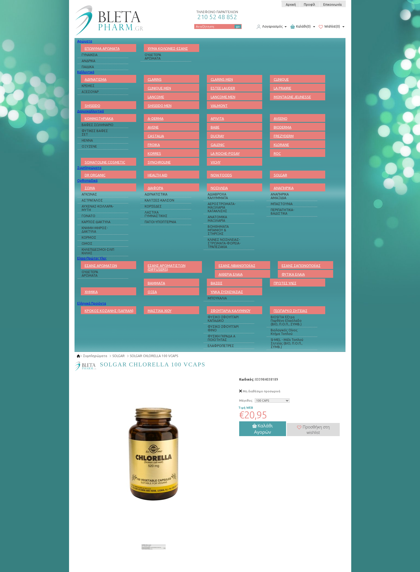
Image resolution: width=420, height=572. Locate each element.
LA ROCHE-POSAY (225, 153)
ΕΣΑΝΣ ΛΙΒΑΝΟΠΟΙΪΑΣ (237, 265)
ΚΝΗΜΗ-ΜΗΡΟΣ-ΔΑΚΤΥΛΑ (95, 229)
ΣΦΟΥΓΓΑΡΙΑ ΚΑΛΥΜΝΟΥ (230, 311)
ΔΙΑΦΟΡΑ (155, 188)
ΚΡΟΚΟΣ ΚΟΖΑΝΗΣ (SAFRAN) (109, 311)
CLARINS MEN (222, 79)
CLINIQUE (281, 79)
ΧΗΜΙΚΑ (91, 292)
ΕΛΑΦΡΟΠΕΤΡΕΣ (221, 346)
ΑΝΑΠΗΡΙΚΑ (284, 188)
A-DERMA (156, 118)
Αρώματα (84, 41)
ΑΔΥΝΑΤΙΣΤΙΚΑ (156, 194)
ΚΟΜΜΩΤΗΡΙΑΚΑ (99, 118)
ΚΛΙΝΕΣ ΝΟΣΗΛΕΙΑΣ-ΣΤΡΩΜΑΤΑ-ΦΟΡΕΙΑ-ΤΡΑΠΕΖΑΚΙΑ (224, 243)
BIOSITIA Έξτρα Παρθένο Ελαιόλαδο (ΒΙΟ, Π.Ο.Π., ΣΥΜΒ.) (286, 320)
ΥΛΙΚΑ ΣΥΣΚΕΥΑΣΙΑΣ (227, 292)
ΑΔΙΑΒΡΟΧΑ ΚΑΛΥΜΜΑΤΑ (218, 196)
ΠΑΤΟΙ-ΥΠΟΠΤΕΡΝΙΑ (160, 222)
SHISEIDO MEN (160, 105)
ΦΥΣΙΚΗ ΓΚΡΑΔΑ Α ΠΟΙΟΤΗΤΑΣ (221, 338)
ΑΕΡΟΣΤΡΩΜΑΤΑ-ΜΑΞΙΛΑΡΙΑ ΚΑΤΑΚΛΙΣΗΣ (222, 207)
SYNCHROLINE (159, 162)
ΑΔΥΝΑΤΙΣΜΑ (96, 79)
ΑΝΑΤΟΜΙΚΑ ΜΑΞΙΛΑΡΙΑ (217, 218)
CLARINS (155, 79)
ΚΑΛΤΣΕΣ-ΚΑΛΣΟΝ (159, 200)
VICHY (216, 162)
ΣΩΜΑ (90, 188)
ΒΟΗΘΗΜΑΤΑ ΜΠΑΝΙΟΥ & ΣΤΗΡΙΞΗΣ (218, 230)
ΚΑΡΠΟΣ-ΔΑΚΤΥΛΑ (96, 222)
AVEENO (280, 118)
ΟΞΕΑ (152, 292)
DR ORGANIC (95, 175)
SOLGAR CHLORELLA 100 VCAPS (154, 356)
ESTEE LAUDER (223, 88)
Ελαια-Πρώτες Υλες (92, 258)
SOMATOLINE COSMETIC (105, 162)
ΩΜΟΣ (87, 243)
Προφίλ (309, 4)
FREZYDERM (284, 136)
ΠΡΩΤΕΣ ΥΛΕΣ (285, 283)
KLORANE (281, 145)
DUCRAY (217, 136)
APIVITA (217, 118)
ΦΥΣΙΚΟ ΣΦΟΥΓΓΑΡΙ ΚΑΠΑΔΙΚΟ (223, 318)
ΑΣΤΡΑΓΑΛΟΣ (92, 200)
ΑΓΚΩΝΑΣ (89, 194)
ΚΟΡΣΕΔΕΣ (153, 206)
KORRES (154, 153)
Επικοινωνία (332, 4)
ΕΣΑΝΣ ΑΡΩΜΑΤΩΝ (101, 265)
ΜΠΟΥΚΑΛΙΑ (217, 298)
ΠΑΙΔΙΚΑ (88, 67)
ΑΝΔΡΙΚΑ (88, 61)
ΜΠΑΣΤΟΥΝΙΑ (282, 204)
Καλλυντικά (85, 72)
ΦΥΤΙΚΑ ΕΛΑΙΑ (293, 274)
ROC (277, 153)
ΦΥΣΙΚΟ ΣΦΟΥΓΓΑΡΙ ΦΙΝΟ (223, 328)
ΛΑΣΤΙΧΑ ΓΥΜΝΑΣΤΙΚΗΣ (156, 214)
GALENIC (218, 145)
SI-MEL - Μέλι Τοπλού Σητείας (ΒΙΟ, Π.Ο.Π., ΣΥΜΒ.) (287, 343)
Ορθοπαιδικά (87, 180)
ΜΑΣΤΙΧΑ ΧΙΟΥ (160, 311)
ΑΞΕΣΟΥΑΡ (90, 92)
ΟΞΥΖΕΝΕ (89, 146)
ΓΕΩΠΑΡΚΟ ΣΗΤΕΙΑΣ (290, 311)
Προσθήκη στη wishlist (313, 429)
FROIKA (154, 145)
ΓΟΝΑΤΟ (88, 216)
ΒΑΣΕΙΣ (216, 283)
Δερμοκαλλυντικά (90, 111)
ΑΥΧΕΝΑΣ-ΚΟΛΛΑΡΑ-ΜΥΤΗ (98, 208)
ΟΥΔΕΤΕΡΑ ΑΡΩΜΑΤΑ (153, 56)
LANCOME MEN (223, 97)
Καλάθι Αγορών (262, 428)
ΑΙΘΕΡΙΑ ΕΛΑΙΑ (231, 274)
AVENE (153, 127)
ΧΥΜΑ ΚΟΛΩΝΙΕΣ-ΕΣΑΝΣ (168, 48)
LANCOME (156, 97)
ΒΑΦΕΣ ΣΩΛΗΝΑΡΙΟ (97, 125)
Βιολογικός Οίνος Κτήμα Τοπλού (284, 331)
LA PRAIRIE (282, 88)
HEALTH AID (157, 175)
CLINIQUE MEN (159, 88)
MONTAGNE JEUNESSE (292, 97)
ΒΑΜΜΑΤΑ (156, 283)
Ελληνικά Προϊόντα (91, 303)
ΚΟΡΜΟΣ (89, 237)
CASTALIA (156, 136)
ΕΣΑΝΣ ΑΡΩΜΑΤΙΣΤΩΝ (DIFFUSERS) (166, 267)
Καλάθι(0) (300, 27)
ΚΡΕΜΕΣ (88, 85)
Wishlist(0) (329, 27)
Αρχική (291, 4)
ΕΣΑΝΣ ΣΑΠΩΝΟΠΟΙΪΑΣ (301, 265)
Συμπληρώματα (89, 168)
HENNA (87, 140)
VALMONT (219, 105)
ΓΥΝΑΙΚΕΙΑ (90, 55)
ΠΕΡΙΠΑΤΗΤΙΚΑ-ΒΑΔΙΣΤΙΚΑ (282, 211)
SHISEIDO (92, 105)
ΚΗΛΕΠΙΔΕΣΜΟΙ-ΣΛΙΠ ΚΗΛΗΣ (98, 251)
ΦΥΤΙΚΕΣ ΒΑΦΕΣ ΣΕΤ (95, 132)
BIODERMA (283, 127)
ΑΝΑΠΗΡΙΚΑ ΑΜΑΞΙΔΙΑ (280, 196)
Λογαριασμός (269, 27)
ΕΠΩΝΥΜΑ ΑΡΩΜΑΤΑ (102, 48)
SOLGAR (280, 175)
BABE (215, 127)
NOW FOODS (221, 175)
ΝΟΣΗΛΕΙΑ (219, 188)
